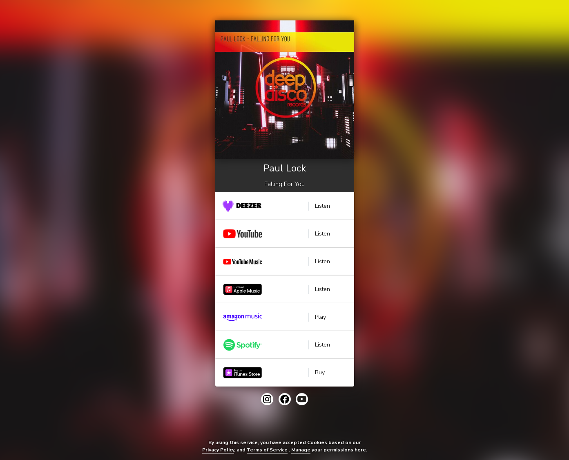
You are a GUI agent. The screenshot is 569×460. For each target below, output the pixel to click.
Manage (300, 450)
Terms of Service (267, 450)
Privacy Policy (218, 450)
